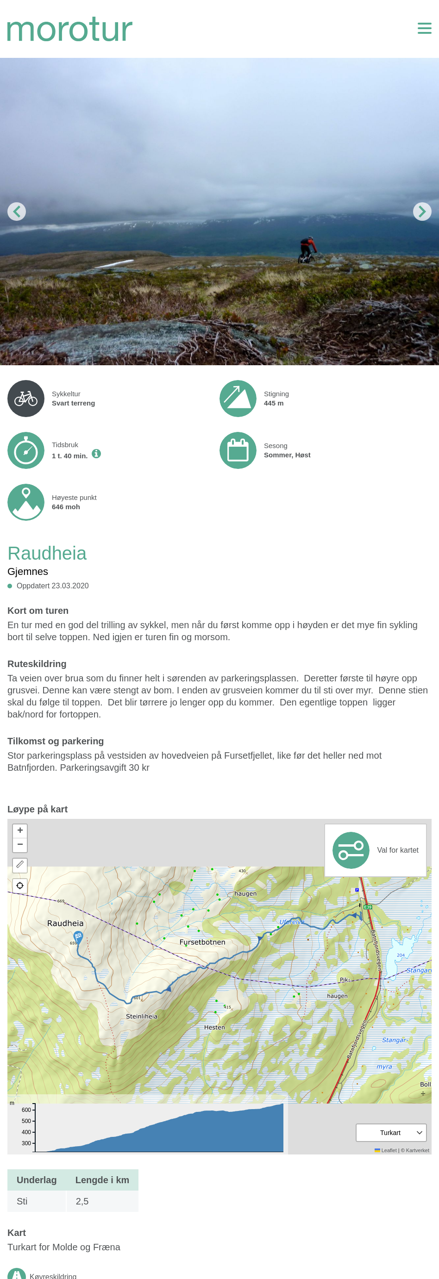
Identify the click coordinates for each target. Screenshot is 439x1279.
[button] (78, 938)
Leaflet (386, 1150)
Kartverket (417, 1150)
